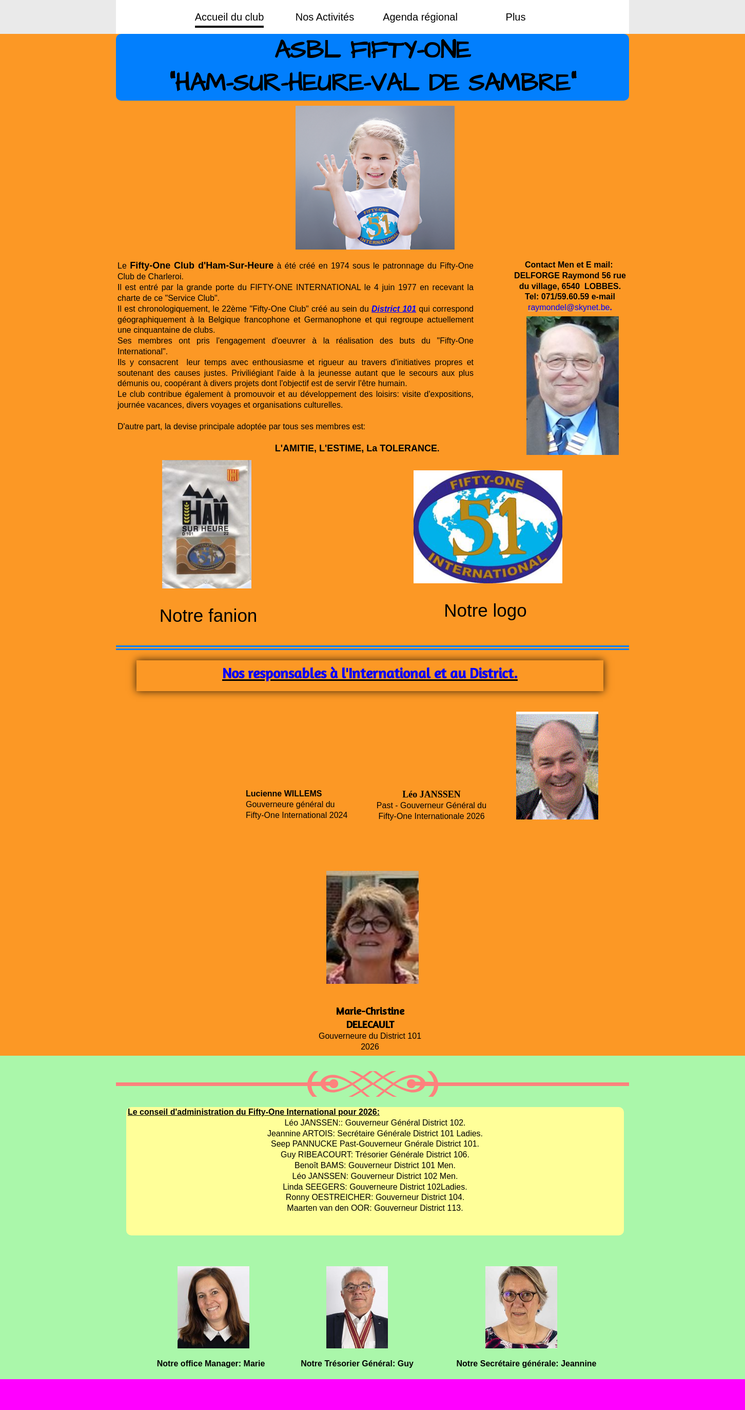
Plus (516, 17)
